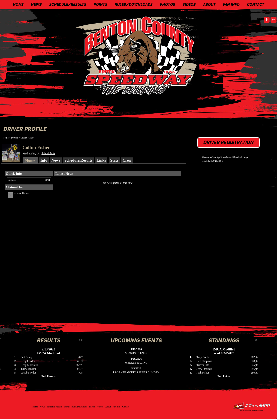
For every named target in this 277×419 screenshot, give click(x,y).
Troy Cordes (28, 361)
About (209, 4)
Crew (127, 160)
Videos (189, 4)
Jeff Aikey (27, 357)
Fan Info (231, 4)
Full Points (223, 376)
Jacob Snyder (28, 372)
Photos (167, 4)
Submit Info (48, 153)
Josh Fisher (203, 372)
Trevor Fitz (203, 365)
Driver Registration (228, 142)
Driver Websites (251, 405)
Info (43, 160)
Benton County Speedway (139, 55)
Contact (255, 4)
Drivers (14, 137)
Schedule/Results (67, 4)
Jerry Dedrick (204, 369)
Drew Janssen (28, 369)
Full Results (48, 376)
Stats (114, 160)
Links (101, 160)
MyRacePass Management (251, 410)
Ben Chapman (204, 361)
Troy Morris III (29, 365)
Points (100, 4)
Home (18, 4)
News (36, 4)
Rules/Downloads (134, 4)
